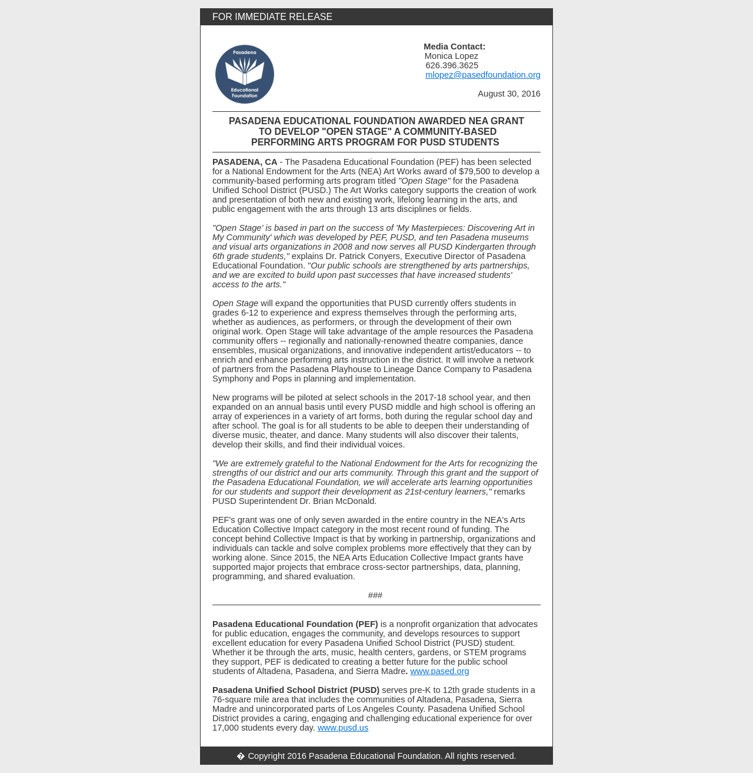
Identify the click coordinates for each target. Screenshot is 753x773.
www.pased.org (440, 671)
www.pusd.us (343, 727)
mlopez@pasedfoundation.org (483, 74)
